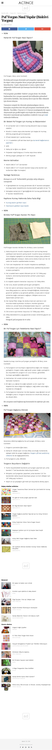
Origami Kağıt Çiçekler (19, 627)
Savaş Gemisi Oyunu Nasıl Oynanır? (23, 676)
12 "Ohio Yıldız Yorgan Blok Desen (23, 635)
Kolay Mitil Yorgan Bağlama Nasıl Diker (24, 538)
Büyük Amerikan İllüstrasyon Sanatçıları (24, 607)
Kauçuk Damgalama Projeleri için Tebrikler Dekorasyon (29, 644)
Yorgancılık (13, 13)
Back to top (26, 741)
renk (46, 115)
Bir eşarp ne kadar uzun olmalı (22, 583)
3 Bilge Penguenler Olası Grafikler (23, 668)
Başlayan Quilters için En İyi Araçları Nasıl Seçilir (27, 530)
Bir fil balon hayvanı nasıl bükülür (23, 660)
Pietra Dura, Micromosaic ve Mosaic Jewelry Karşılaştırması (31, 684)
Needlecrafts (4, 13)
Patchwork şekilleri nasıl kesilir (17, 206)
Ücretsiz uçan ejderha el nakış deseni (24, 591)
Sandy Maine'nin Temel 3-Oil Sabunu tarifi (25, 616)
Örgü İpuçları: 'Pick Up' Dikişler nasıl (23, 599)
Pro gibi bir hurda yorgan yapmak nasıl (24, 497)
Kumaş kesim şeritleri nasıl (16, 203)
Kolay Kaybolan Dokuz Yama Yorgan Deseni (26, 522)
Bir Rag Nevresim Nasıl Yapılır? (22, 505)
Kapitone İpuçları (21, 13)
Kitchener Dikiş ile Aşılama (20, 652)
